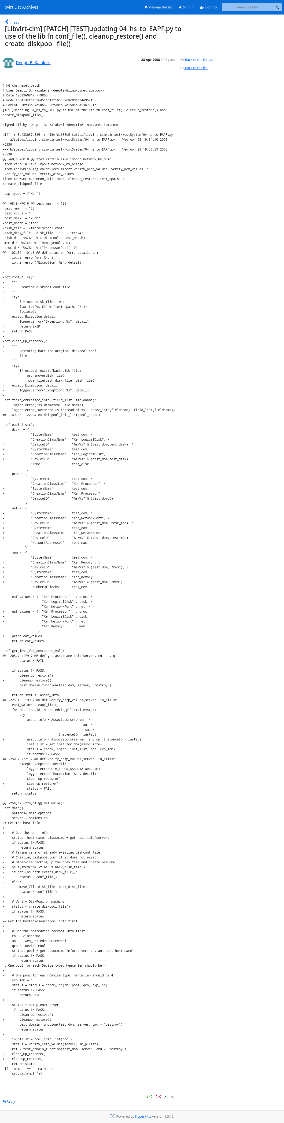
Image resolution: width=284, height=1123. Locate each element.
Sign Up (208, 7)
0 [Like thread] (150, 1096)
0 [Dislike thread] (158, 1096)
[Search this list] (247, 7)
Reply (9, 1101)
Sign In (186, 7)
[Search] (277, 7)
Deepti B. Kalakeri (33, 62)
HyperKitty (143, 1116)
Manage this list (159, 7)
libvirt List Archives (20, 7)
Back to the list (194, 68)
